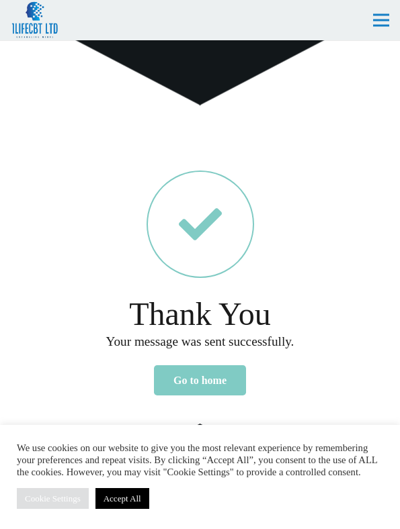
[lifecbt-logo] (35, 20)
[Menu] (381, 20)
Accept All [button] (122, 498)
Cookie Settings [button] (53, 498)
